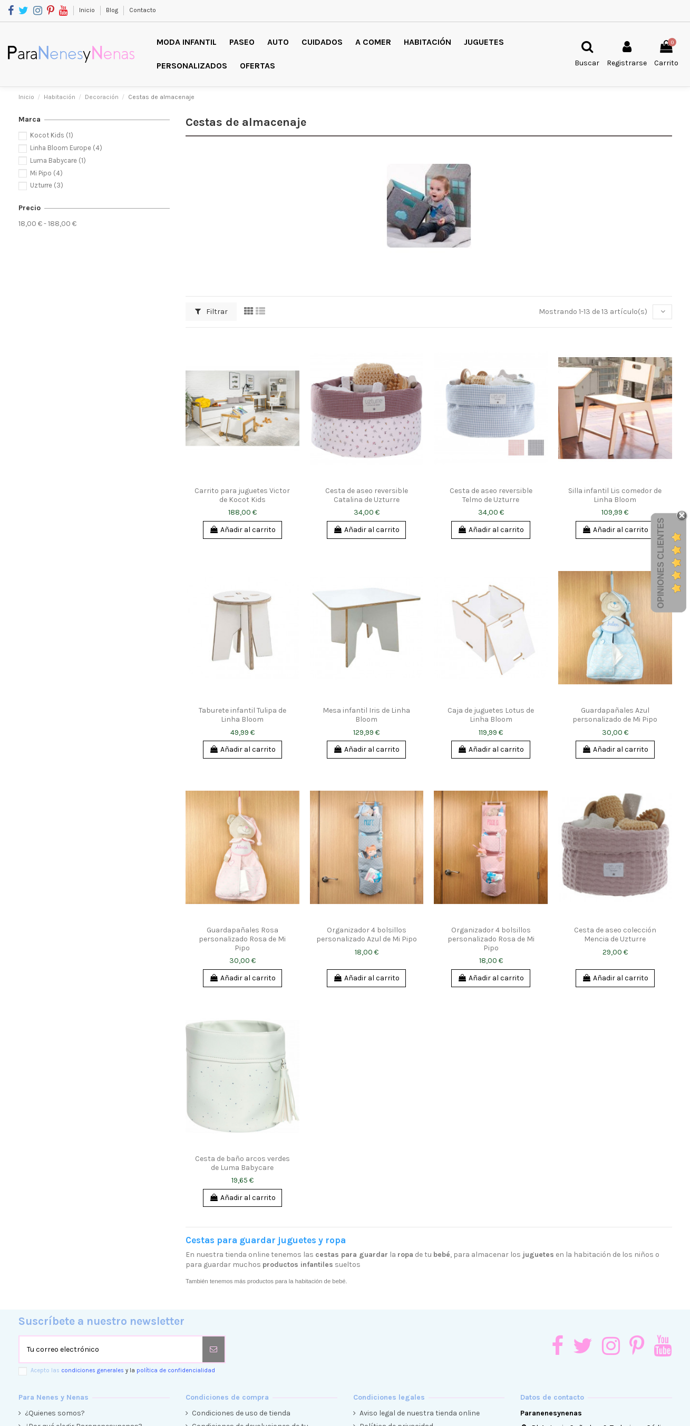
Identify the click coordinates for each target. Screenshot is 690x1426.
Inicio (87, 10)
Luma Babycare (58, 160)
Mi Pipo (46, 173)
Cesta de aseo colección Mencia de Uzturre (615, 934)
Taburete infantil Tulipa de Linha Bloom (242, 715)
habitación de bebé (320, 1281)
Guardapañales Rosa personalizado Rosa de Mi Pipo (242, 939)
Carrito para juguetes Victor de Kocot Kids (242, 495)
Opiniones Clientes (660, 562)
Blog (113, 10)
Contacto (142, 10)
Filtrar (211, 311)
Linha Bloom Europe (66, 148)
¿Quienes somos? (55, 1413)
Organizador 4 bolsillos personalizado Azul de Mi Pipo (366, 934)
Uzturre (46, 185)
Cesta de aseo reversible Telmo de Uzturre (491, 495)
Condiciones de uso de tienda (241, 1413)
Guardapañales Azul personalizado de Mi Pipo (614, 715)
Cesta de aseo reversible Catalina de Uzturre (366, 495)
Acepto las (123, 1370)
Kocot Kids (51, 135)
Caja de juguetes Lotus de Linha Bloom (491, 715)
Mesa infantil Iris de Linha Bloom (366, 715)
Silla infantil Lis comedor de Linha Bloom (615, 495)
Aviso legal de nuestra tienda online (419, 1413)
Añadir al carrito (242, 529)
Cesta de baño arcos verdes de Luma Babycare (242, 1163)
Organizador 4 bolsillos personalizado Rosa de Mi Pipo (491, 939)
